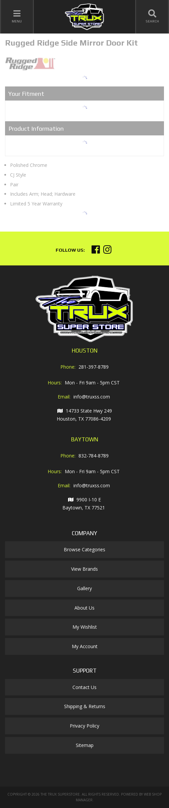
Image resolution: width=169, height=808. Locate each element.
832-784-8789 (93, 455)
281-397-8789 (93, 367)
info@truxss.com (91, 396)
